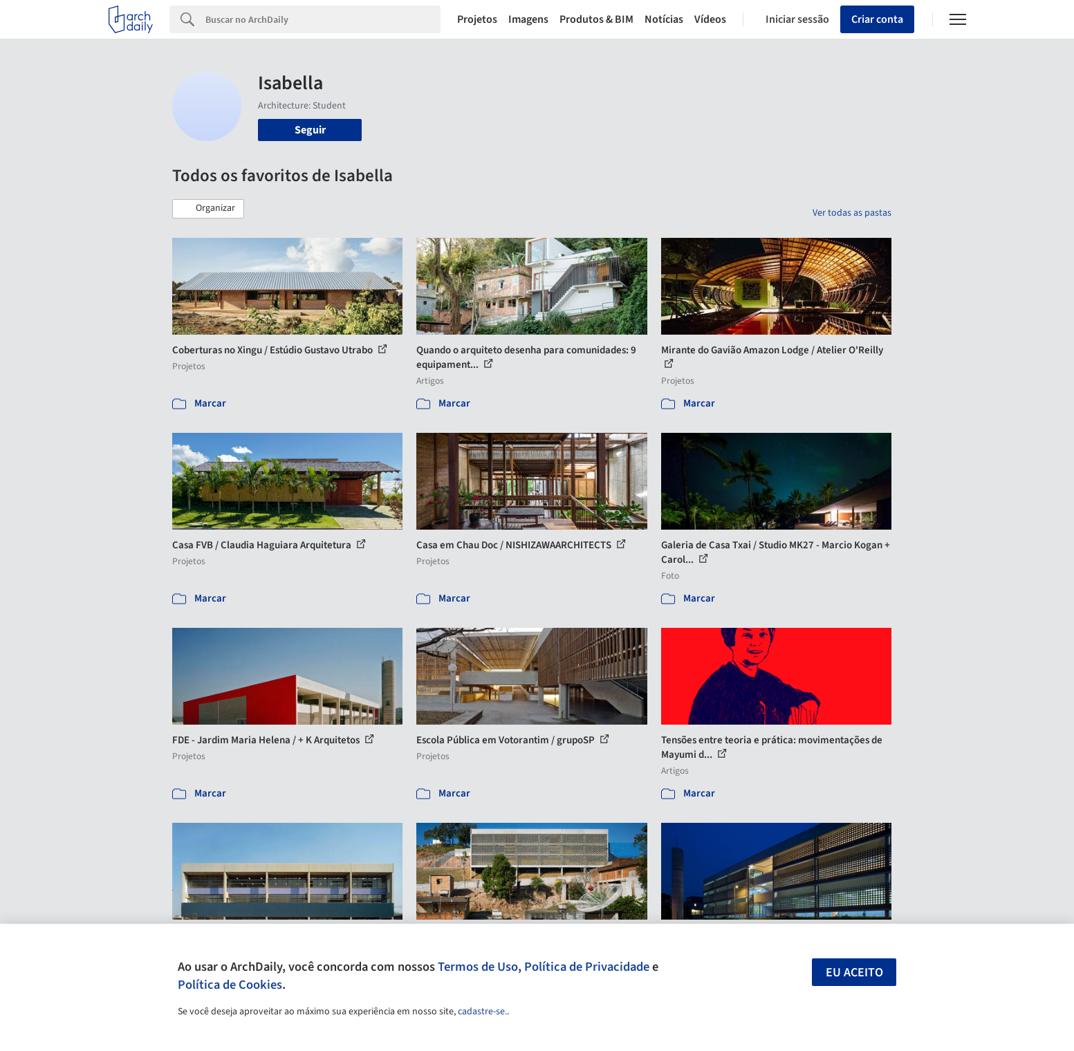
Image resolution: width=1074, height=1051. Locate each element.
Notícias (664, 19)
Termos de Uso (478, 967)
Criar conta (877, 19)
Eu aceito (854, 972)
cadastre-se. (482, 1012)
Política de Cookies (230, 985)
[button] (208, 208)
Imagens (528, 19)
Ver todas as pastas (852, 213)
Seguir (310, 130)
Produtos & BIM (596, 19)
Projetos (477, 19)
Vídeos (710, 19)
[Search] (323, 19)
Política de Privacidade (586, 967)
